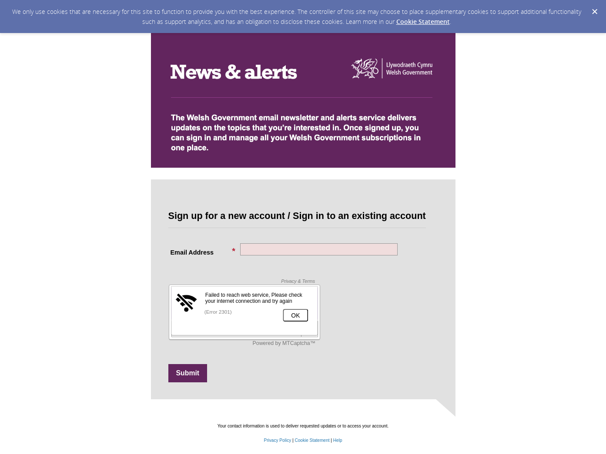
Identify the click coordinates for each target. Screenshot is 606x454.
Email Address (203, 252)
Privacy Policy (277, 440)
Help (337, 440)
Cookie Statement (423, 21)
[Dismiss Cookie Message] (594, 11)
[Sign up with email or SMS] (188, 373)
